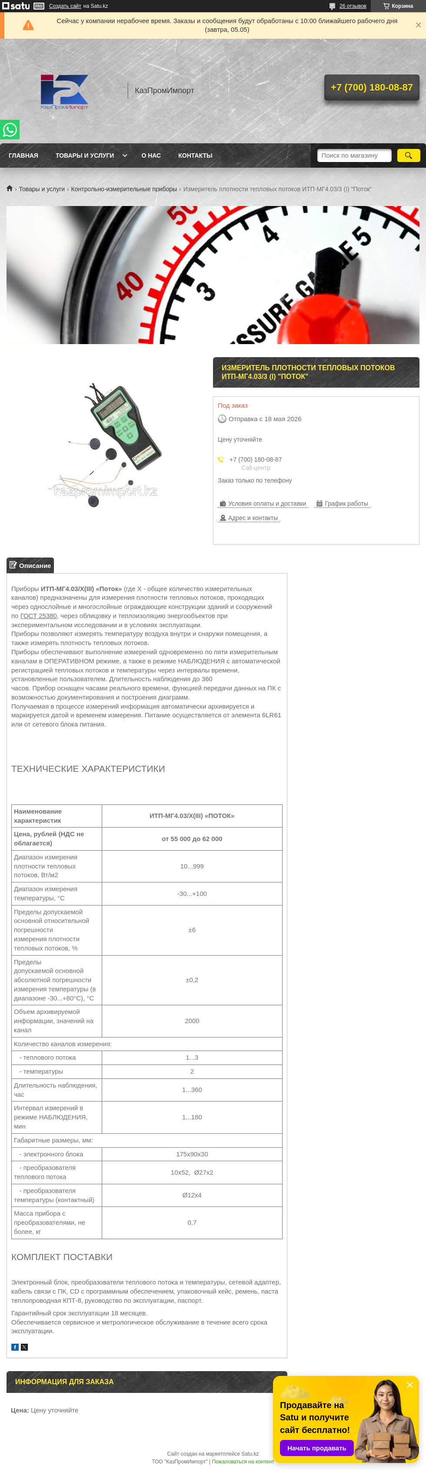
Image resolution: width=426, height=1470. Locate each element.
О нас (151, 155)
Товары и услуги (85, 155)
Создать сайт (65, 6)
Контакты (195, 155)
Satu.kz (250, 1454)
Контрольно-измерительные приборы (124, 189)
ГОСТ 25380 (38, 615)
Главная (23, 155)
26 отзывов (352, 6)
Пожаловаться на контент (243, 1462)
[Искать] (408, 155)
